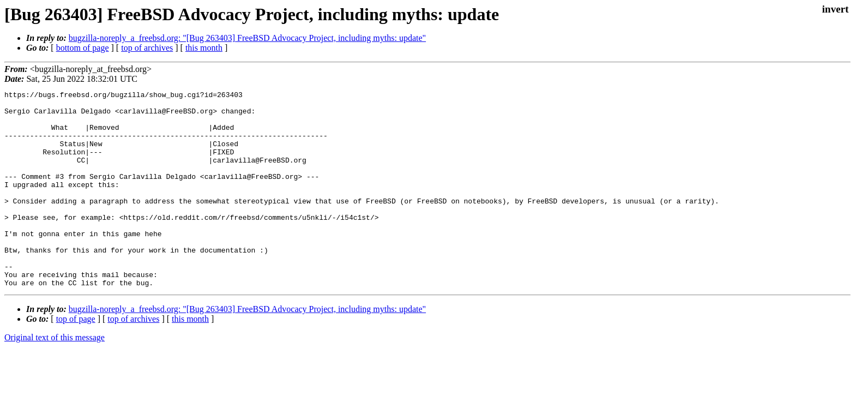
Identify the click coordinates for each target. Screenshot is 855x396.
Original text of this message (54, 376)
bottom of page (82, 47)
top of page (75, 358)
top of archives (147, 47)
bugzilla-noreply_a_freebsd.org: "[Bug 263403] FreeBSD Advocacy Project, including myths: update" (247, 38)
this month (203, 47)
